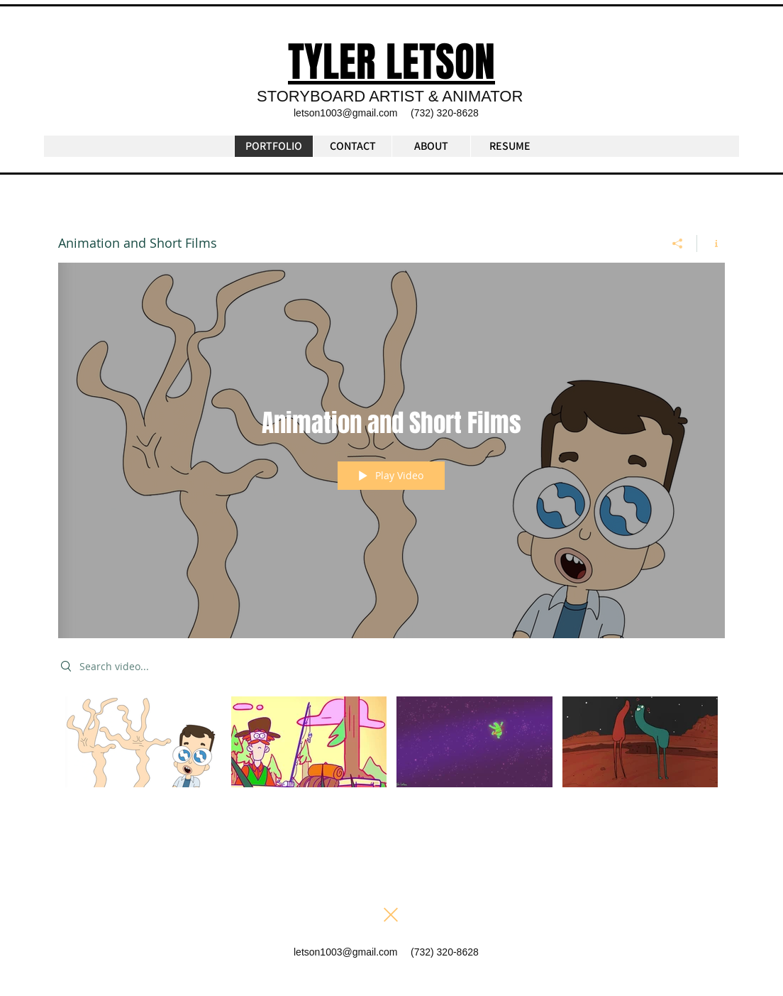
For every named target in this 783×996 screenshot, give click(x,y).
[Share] (677, 243)
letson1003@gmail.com (346, 113)
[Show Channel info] (711, 243)
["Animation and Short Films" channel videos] (391, 751)
